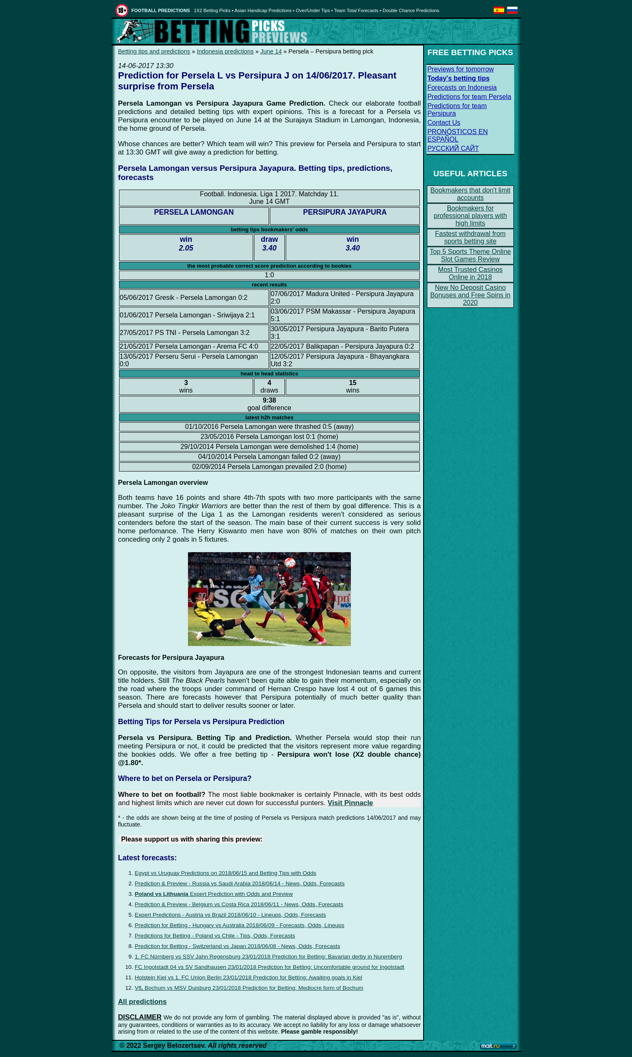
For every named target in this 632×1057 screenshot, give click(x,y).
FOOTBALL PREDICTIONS (161, 10)
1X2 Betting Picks (212, 10)
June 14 (271, 51)
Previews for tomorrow (460, 69)
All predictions (142, 1002)
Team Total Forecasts (356, 10)
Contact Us (443, 122)
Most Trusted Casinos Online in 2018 (470, 273)
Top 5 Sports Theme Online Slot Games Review (470, 255)
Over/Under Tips (313, 10)
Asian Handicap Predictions (263, 10)
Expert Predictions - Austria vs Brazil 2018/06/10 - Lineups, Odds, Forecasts (230, 915)
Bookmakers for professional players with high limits (470, 216)
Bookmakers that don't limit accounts (470, 194)
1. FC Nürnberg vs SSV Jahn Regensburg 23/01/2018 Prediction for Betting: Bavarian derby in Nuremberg (268, 956)
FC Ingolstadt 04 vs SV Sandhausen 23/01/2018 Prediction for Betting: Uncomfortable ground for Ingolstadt (269, 967)
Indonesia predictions (225, 51)
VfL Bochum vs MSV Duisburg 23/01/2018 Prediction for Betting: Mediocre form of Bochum (249, 988)
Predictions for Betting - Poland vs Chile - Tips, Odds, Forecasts (215, 936)
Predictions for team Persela (469, 96)
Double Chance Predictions (411, 10)
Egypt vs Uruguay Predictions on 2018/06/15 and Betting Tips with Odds (226, 873)
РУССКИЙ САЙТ (453, 148)
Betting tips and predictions (154, 51)
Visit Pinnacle (350, 803)
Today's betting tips (458, 78)
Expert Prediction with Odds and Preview (214, 894)
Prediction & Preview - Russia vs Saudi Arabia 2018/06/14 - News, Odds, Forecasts (240, 883)
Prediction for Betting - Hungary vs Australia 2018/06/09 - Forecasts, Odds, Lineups (240, 925)
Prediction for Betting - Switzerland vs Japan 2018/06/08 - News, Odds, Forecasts (237, 946)
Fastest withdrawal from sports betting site (470, 237)
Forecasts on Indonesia (462, 87)
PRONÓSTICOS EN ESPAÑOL (457, 135)
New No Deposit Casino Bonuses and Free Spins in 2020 (470, 295)
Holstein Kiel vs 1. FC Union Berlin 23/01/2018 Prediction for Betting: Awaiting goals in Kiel (249, 977)
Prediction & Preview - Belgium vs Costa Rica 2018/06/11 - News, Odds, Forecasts (239, 904)
